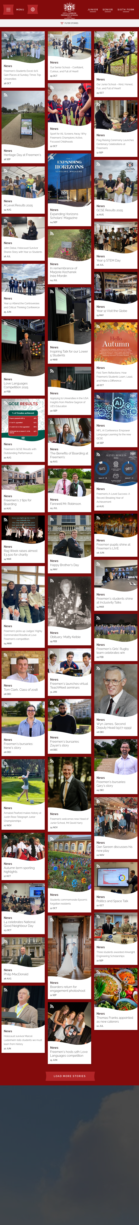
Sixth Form (126, 9)
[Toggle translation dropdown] (32, 9)
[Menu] (13, 10)
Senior (108, 9)
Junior (93, 9)
